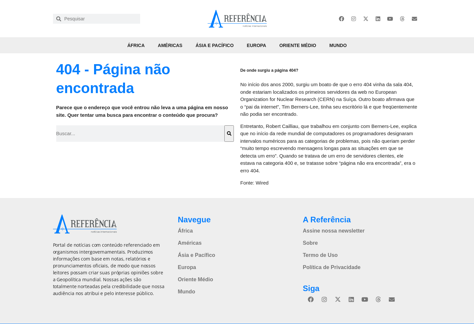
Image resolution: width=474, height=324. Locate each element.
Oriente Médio (297, 45)
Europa (256, 45)
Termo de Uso (320, 255)
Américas (170, 45)
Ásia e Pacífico (214, 45)
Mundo (338, 45)
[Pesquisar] (229, 133)
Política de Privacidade (331, 266)
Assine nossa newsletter (333, 230)
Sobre (310, 242)
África (136, 45)
